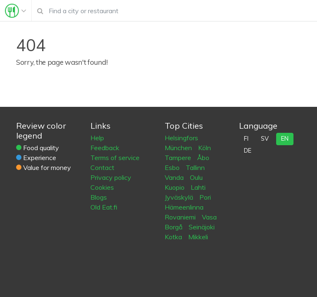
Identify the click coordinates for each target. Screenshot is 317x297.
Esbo (173, 167)
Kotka (174, 237)
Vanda (175, 177)
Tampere (179, 157)
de (247, 150)
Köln (204, 148)
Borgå (174, 227)
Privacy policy (110, 177)
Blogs (98, 197)
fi (246, 138)
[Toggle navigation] (15, 11)
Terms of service (115, 157)
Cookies (102, 187)
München (179, 148)
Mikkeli (198, 237)
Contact (102, 167)
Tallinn (195, 167)
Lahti (198, 187)
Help (97, 138)
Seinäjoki (202, 227)
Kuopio (175, 187)
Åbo (203, 157)
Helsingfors (181, 138)
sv (265, 138)
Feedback (104, 148)
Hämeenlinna (184, 207)
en (285, 138)
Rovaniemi (181, 217)
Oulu (196, 177)
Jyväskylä (180, 197)
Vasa (209, 217)
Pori (205, 197)
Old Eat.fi (103, 207)
